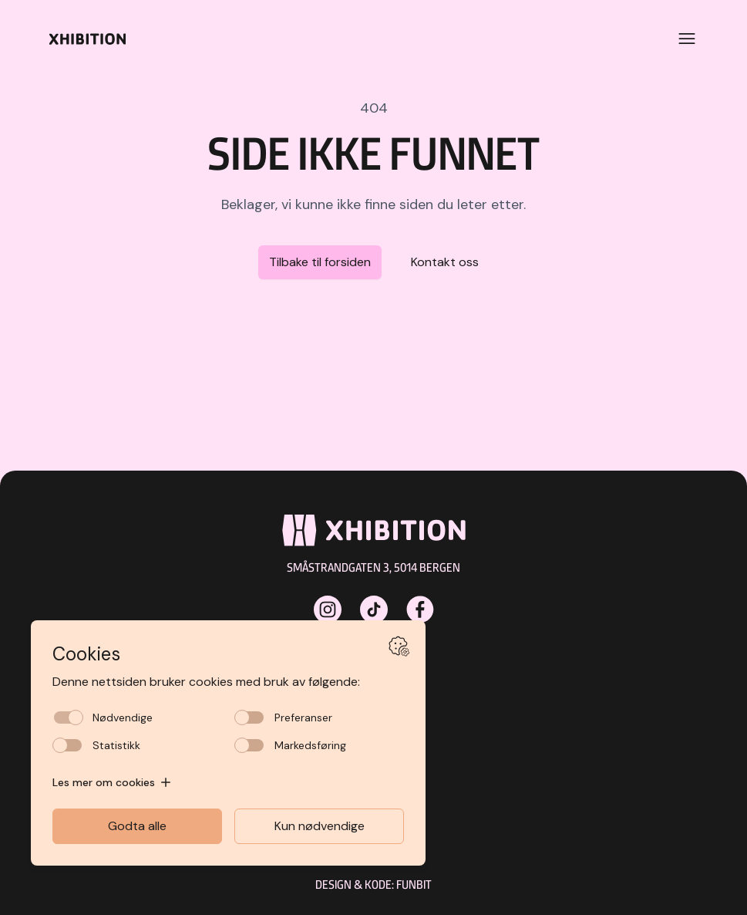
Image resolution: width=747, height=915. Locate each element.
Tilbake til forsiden (320, 262)
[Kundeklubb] (606, 39)
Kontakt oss (445, 262)
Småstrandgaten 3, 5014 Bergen (373, 567)
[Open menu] (687, 38)
